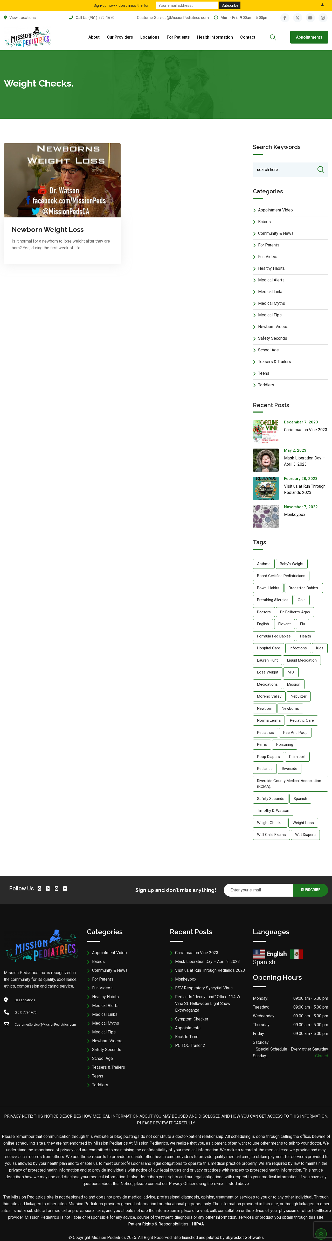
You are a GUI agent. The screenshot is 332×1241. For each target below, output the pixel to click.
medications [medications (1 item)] (267, 684)
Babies (264, 221)
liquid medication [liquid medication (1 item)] (302, 660)
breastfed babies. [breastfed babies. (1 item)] (304, 588)
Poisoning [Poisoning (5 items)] (284, 744)
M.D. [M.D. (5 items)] (291, 672)
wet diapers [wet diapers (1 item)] (305, 834)
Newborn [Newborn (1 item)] (264, 708)
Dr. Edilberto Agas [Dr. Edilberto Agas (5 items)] (295, 612)
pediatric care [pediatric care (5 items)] (302, 720)
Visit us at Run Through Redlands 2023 (210, 970)
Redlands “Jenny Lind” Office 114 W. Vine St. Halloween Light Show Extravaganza (208, 1003)
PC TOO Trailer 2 (190, 1045)
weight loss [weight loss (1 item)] (303, 822)
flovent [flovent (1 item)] (284, 624)
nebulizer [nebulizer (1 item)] (299, 696)
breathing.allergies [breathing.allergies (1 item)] (272, 600)
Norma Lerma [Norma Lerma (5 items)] (269, 720)
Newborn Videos (273, 326)
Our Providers (120, 37)
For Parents (268, 245)
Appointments (309, 37)
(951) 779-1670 (101, 17)
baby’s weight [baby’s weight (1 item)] (291, 564)
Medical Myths (271, 303)
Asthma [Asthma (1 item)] (264, 564)
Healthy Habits (271, 268)
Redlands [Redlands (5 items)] (265, 768)
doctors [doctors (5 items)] (264, 612)
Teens (263, 373)
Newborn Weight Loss (48, 229)
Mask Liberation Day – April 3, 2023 (207, 961)
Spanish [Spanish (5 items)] (300, 798)
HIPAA (198, 1224)
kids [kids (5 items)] (319, 648)
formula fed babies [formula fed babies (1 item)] (274, 636)
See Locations (25, 1000)
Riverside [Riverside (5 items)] (289, 768)
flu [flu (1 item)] (302, 624)
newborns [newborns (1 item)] (290, 708)
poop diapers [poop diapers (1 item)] (268, 756)
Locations (150, 37)
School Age (268, 350)
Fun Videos (268, 256)
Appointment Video (275, 210)
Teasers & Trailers (274, 361)
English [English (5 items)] (263, 624)
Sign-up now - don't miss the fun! (122, 5)
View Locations (22, 17)
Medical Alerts (271, 280)
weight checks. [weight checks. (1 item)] (270, 822)
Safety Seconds (272, 338)
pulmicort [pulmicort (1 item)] (297, 756)
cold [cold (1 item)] (302, 600)
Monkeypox (294, 514)
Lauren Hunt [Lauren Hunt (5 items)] (267, 660)
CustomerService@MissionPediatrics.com (173, 17)
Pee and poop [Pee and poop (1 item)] (295, 732)
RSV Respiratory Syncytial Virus (204, 987)
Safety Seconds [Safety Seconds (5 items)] (270, 798)
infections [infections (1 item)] (298, 648)
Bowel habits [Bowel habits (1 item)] (268, 588)
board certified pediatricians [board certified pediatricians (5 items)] (281, 575)
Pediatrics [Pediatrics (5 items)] (265, 732)
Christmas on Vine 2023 (305, 429)
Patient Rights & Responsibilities (158, 1224)
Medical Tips (270, 315)
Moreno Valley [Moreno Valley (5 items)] (269, 696)
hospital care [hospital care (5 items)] (268, 648)
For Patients (178, 37)
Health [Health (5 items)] (305, 636)
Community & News (276, 233)
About (94, 37)
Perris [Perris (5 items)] (262, 744)
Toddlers (266, 384)
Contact (247, 37)
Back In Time (186, 1036)
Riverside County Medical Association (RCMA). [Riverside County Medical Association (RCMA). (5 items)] (289, 783)
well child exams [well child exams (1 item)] (271, 834)
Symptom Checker (191, 1019)
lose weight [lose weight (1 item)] (267, 672)
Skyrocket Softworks (245, 1237)
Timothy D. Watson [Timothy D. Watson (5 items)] (273, 810)
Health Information (215, 37)
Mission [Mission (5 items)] (293, 684)
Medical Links (270, 291)
